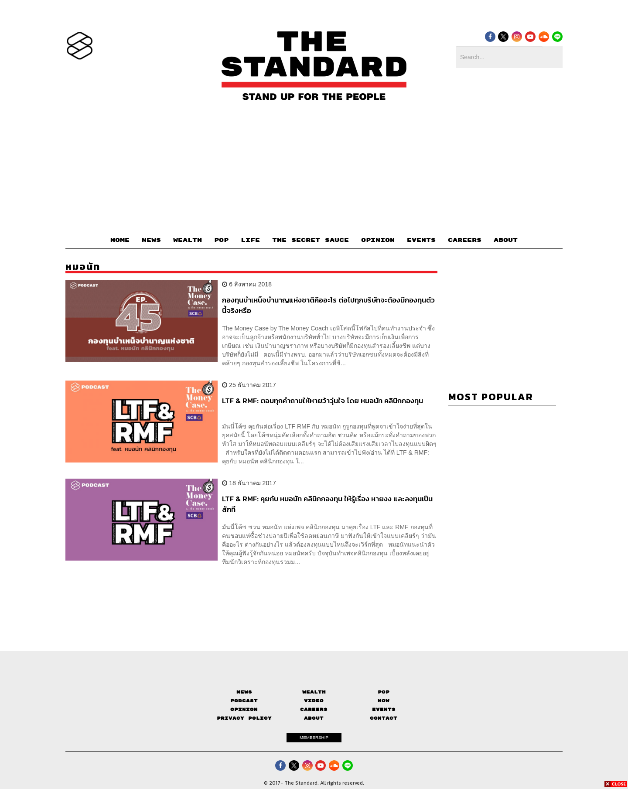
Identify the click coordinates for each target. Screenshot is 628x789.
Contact (383, 718)
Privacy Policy (244, 718)
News (244, 692)
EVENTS (421, 240)
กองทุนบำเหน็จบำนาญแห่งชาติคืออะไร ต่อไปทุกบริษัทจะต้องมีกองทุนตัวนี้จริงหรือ (328, 305)
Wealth (314, 692)
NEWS (151, 240)
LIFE (250, 240)
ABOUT (506, 240)
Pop (383, 692)
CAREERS (464, 240)
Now (383, 700)
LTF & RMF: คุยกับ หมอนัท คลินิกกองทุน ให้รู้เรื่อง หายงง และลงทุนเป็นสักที (327, 504)
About (314, 718)
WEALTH (187, 240)
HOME (120, 240)
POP (221, 240)
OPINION (378, 240)
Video (314, 700)
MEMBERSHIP (314, 737)
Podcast (244, 700)
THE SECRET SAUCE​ (310, 240)
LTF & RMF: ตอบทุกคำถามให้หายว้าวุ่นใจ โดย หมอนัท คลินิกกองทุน (322, 401)
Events (384, 709)
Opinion (244, 709)
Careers (314, 709)
